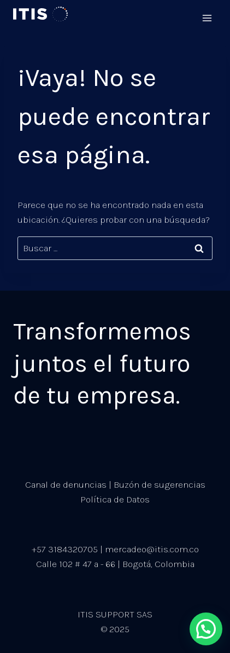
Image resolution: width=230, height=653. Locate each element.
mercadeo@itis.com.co (152, 549)
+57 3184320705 (65, 549)
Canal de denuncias (66, 484)
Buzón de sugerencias (159, 484)
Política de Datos (115, 499)
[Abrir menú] (207, 14)
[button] (206, 628)
